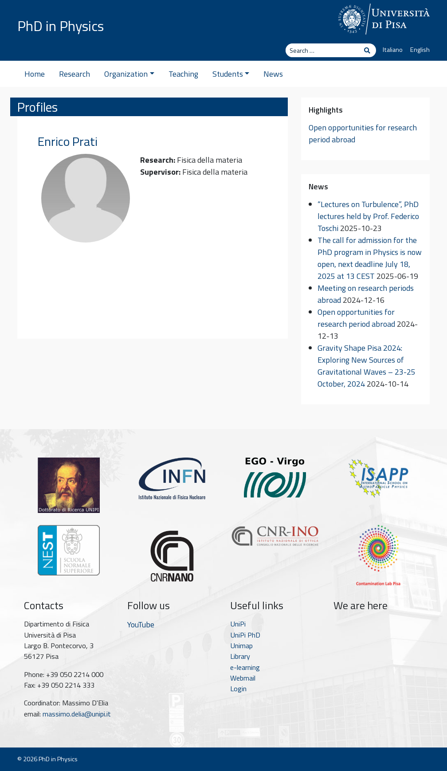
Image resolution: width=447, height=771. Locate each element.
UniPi (238, 623)
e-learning (245, 667)
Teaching (183, 74)
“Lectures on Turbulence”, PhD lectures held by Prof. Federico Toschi (368, 216)
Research (74, 74)
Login (238, 688)
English (420, 50)
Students (231, 74)
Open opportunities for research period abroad (356, 318)
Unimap (241, 645)
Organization (129, 74)
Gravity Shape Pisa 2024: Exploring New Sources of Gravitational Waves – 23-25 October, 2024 (367, 366)
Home (34, 74)
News (273, 74)
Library (240, 656)
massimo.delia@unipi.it (77, 713)
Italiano (393, 50)
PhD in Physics (60, 25)
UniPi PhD (245, 635)
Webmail (242, 678)
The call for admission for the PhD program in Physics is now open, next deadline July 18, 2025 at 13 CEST (370, 258)
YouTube (140, 624)
